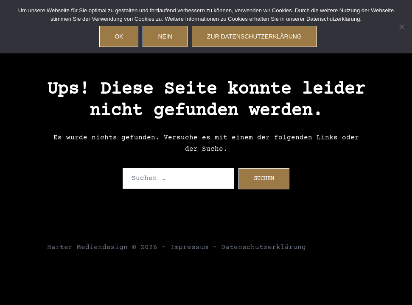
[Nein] (401, 26)
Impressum (189, 247)
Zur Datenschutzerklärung (254, 36)
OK (119, 36)
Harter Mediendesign (87, 247)
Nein (165, 36)
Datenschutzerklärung (263, 247)
